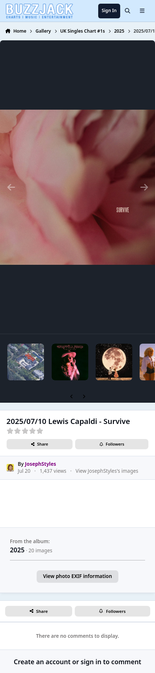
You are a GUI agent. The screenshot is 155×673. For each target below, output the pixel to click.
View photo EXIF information (77, 576)
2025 (17, 549)
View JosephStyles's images (106, 471)
